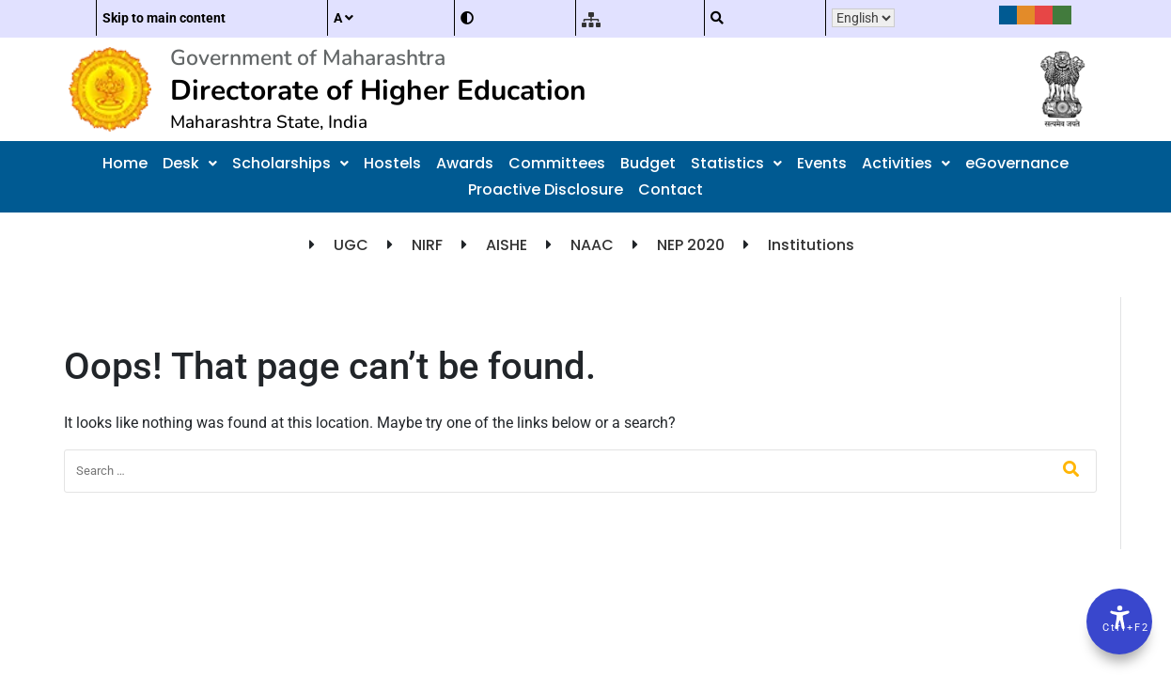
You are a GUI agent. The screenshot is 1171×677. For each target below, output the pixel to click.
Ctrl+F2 (1120, 628)
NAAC (592, 245)
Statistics (736, 163)
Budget (648, 163)
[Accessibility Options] (1119, 621)
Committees (556, 163)
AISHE (506, 245)
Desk (190, 163)
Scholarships (290, 163)
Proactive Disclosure (545, 189)
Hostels (392, 163)
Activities (906, 163)
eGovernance (1017, 163)
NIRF (427, 245)
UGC (351, 245)
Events (822, 163)
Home (125, 163)
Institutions (811, 245)
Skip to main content (164, 17)
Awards (464, 163)
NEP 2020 (691, 245)
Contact (670, 189)
